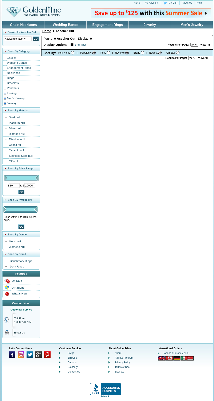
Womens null (17, 246)
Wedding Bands (65, 25)
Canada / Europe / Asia (176, 353)
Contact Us (74, 371)
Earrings (12, 93)
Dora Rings (17, 266)
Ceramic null (16, 150)
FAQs (71, 353)
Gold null (14, 117)
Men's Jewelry (192, 25)
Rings (10, 78)
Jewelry (150, 25)
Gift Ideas (18, 287)
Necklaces (13, 72)
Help (199, 2)
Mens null (15, 241)
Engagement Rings (107, 25)
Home (137, 2)
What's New (19, 293)
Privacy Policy (123, 362)
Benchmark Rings (21, 261)
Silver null (15, 128)
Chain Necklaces (23, 25)
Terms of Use (122, 367)
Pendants (13, 88)
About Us (187, 2)
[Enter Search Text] (18, 38)
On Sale (17, 280)
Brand (137, 52)
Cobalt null (15, 144)
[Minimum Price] (14, 185)
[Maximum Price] (29, 185)
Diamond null (17, 133)
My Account (151, 2)
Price (103, 52)
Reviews (119, 52)
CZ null (13, 161)
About (118, 353)
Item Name (64, 52)
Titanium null (17, 139)
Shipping (73, 357)
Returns (72, 362)
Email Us (19, 332)
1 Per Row (80, 44)
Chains (11, 57)
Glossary (73, 367)
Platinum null (17, 122)
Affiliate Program (124, 357)
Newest (153, 52)
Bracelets (13, 83)
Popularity (85, 52)
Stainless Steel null (21, 155)
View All (205, 44)
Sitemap (119, 371)
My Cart (173, 2)
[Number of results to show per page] (194, 45)
